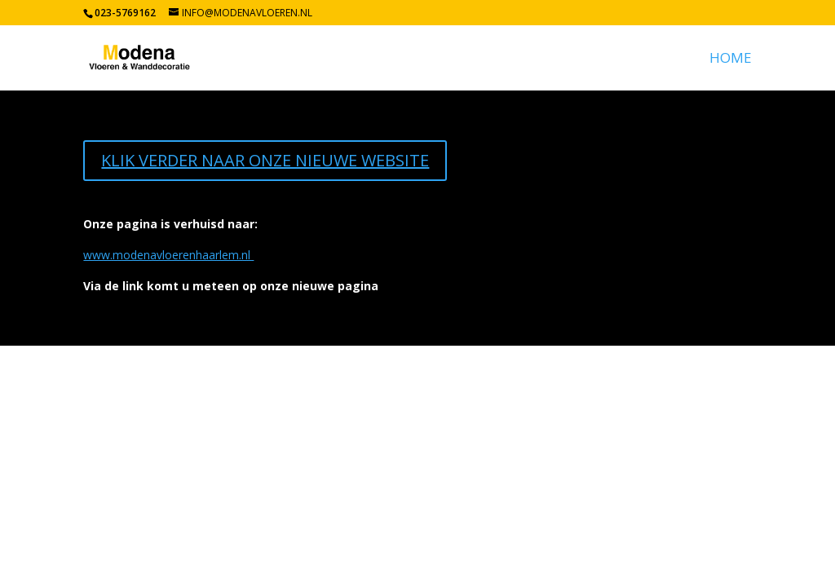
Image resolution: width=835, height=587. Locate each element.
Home (730, 59)
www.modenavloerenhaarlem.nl (168, 255)
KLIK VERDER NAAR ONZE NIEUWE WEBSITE (265, 160)
